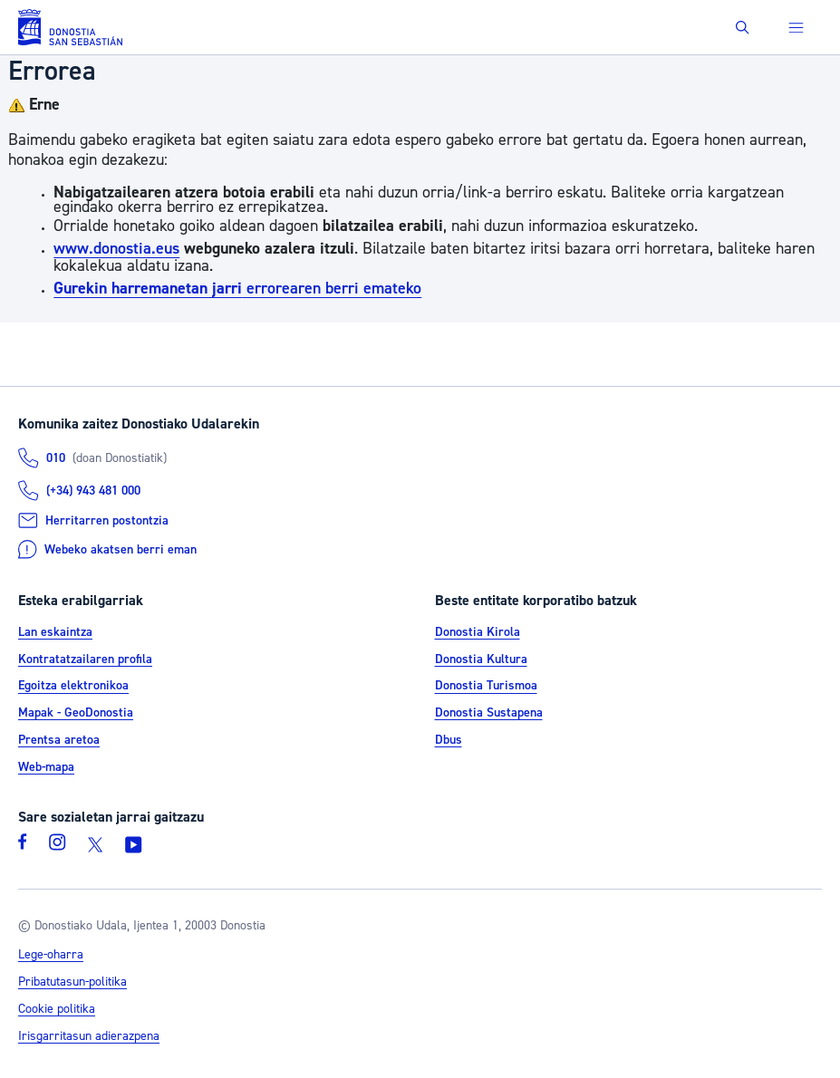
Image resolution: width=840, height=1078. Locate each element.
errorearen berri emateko (237, 288)
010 (55, 458)
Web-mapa (46, 767)
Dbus (448, 740)
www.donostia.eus (116, 248)
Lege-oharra (50, 955)
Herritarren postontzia (107, 521)
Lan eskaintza (55, 632)
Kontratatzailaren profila (85, 659)
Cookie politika (56, 1009)
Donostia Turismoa (486, 687)
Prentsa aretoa (59, 740)
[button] (742, 27)
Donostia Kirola (477, 632)
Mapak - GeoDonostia (75, 713)
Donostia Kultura (481, 659)
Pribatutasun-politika (72, 982)
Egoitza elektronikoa (73, 687)
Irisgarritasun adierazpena (88, 1036)
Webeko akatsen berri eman (120, 550)
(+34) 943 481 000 (93, 491)
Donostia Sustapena (489, 713)
